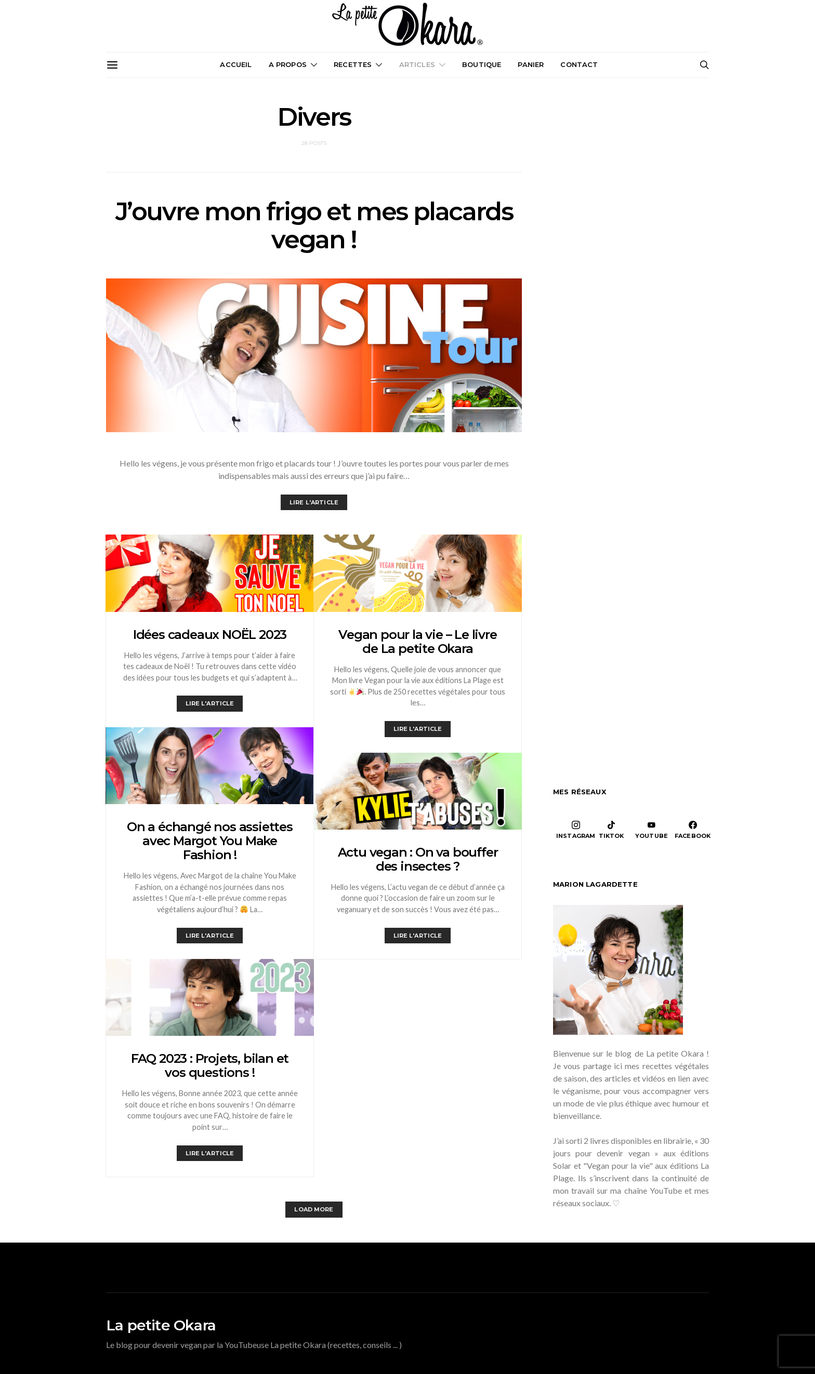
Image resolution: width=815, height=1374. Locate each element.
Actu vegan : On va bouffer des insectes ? (418, 859)
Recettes (353, 64)
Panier (531, 64)
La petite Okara (161, 1325)
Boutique (481, 64)
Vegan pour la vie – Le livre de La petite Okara (417, 641)
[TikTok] (611, 829)
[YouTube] (651, 829)
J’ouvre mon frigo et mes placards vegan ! (314, 225)
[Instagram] (575, 829)
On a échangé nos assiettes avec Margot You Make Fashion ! (210, 840)
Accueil (236, 64)
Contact (579, 64)
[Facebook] (693, 829)
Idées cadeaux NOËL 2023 (209, 634)
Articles (417, 64)
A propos (288, 64)
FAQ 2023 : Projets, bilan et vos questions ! (209, 1065)
